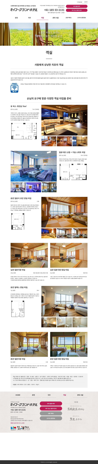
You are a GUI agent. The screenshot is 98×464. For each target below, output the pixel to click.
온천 (16, 18)
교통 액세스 (69, 17)
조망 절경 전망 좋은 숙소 (75, 408)
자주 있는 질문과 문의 (77, 10)
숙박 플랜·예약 (76, 6)
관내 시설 (56, 18)
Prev (12, 255)
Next (46, 255)
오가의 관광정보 (81, 17)
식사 (29, 18)
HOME (18, 395)
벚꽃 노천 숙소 (76, 418)
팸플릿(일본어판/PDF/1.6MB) (18, 423)
